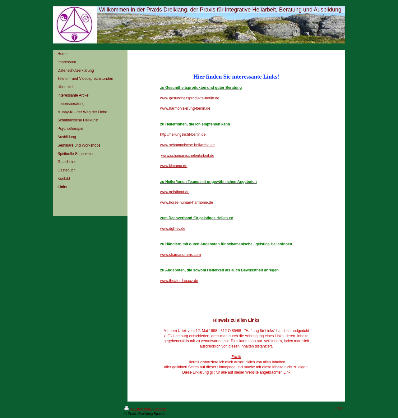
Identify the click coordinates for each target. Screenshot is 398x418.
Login (338, 408)
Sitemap (160, 409)
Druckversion (138, 409)
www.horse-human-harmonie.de (186, 202)
